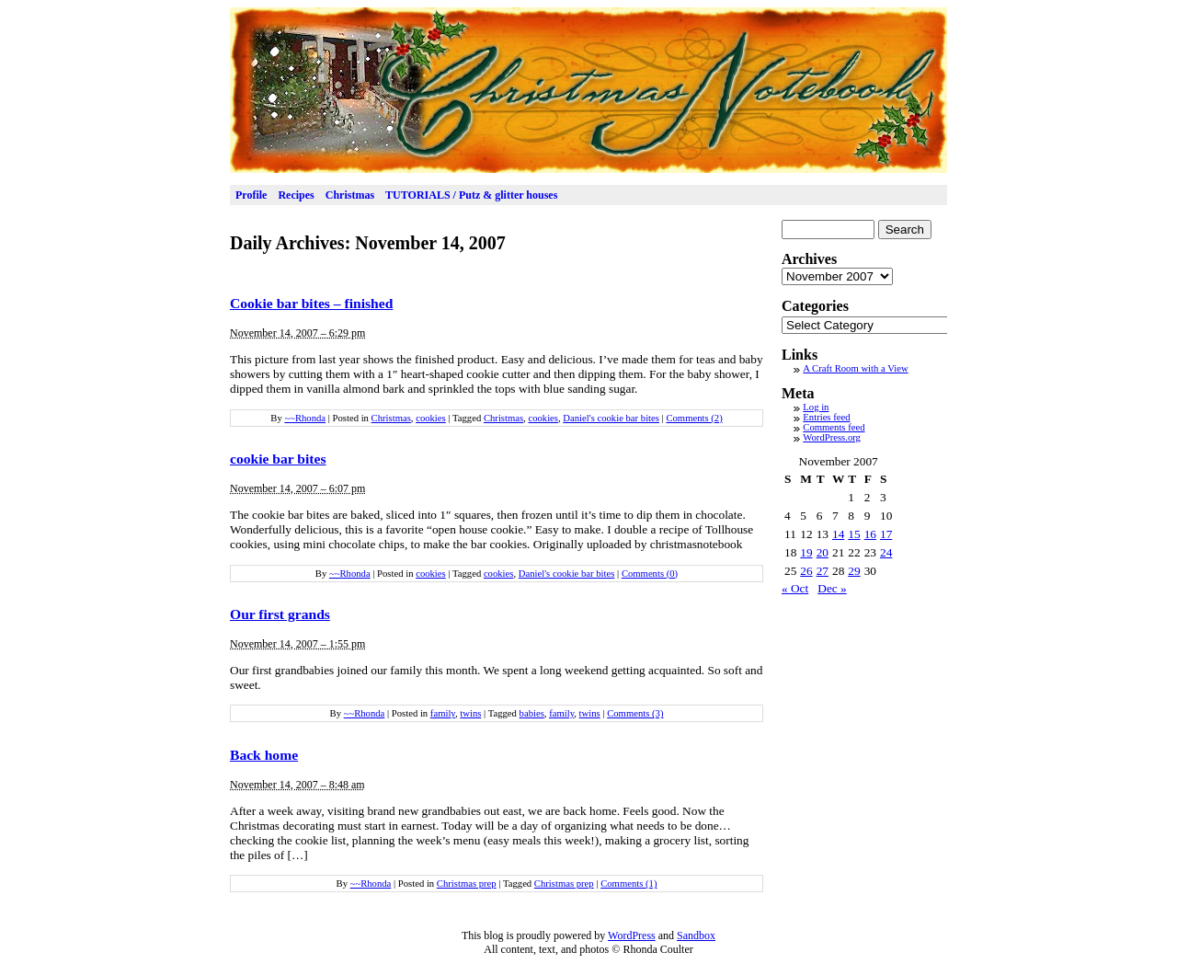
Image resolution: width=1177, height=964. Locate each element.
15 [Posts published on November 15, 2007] (854, 534)
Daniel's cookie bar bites (611, 418)
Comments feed (833, 427)
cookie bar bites (278, 458)
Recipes (296, 195)
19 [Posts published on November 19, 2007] (806, 552)
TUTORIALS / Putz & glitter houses (471, 195)
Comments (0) (650, 573)
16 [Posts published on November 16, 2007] (870, 534)
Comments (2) (694, 418)
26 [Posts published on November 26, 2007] (806, 571)
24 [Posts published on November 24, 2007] (886, 552)
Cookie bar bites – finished (311, 303)
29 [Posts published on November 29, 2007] (854, 571)
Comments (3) (635, 713)
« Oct (795, 588)
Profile (251, 195)
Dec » (831, 588)
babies (532, 713)
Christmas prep (467, 883)
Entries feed (826, 417)
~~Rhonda (305, 418)
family (442, 713)
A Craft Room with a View (855, 368)
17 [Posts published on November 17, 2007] (886, 534)
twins (470, 713)
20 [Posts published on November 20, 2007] (822, 552)
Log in (815, 407)
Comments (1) (628, 883)
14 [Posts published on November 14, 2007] (838, 534)
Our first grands (280, 614)
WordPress (632, 935)
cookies (431, 418)
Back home (264, 755)
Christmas (350, 195)
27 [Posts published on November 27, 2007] (822, 571)
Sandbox (696, 935)
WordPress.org (832, 437)
